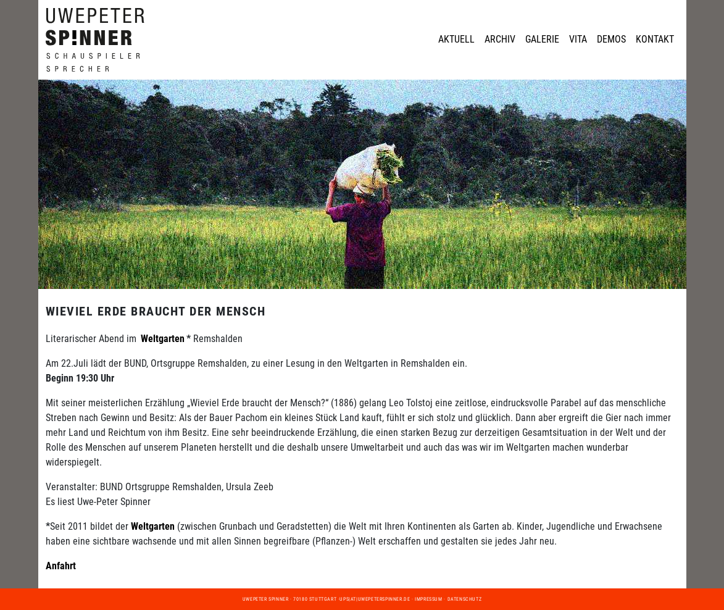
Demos (611, 39)
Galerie (542, 39)
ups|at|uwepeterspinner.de (374, 599)
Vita (578, 39)
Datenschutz (464, 599)
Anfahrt (61, 566)
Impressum (428, 599)
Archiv (500, 39)
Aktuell (456, 39)
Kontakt (655, 39)
